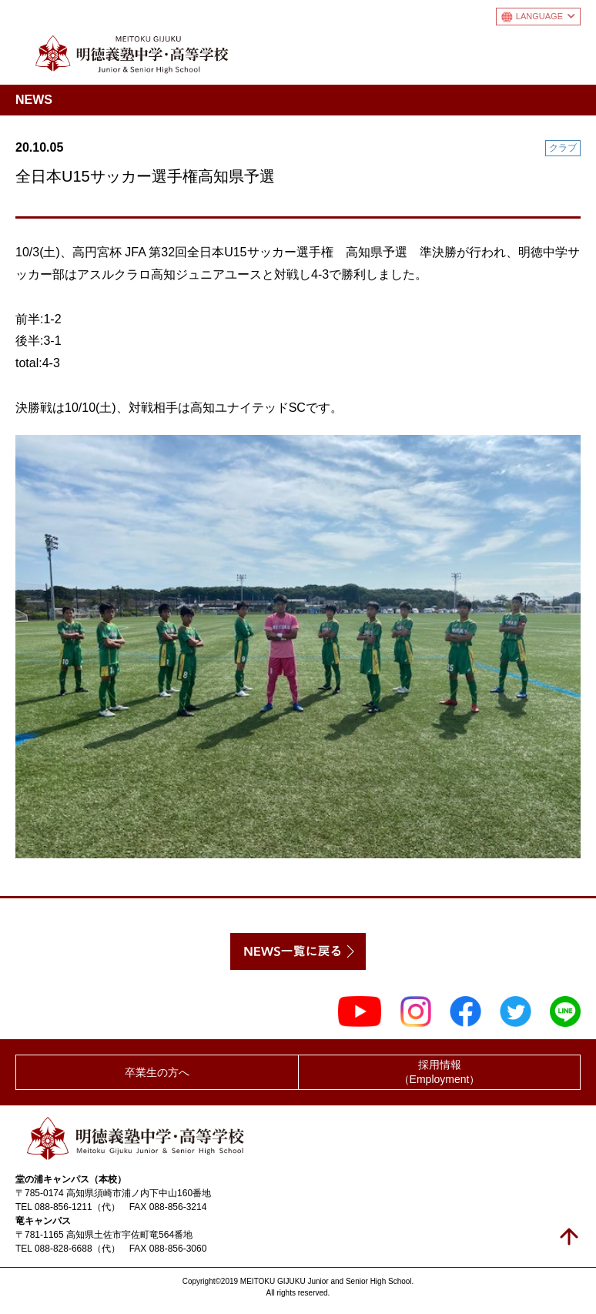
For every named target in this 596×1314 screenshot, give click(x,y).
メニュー (568, 50)
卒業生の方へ (157, 1072)
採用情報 (439, 1072)
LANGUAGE (545, 16)
